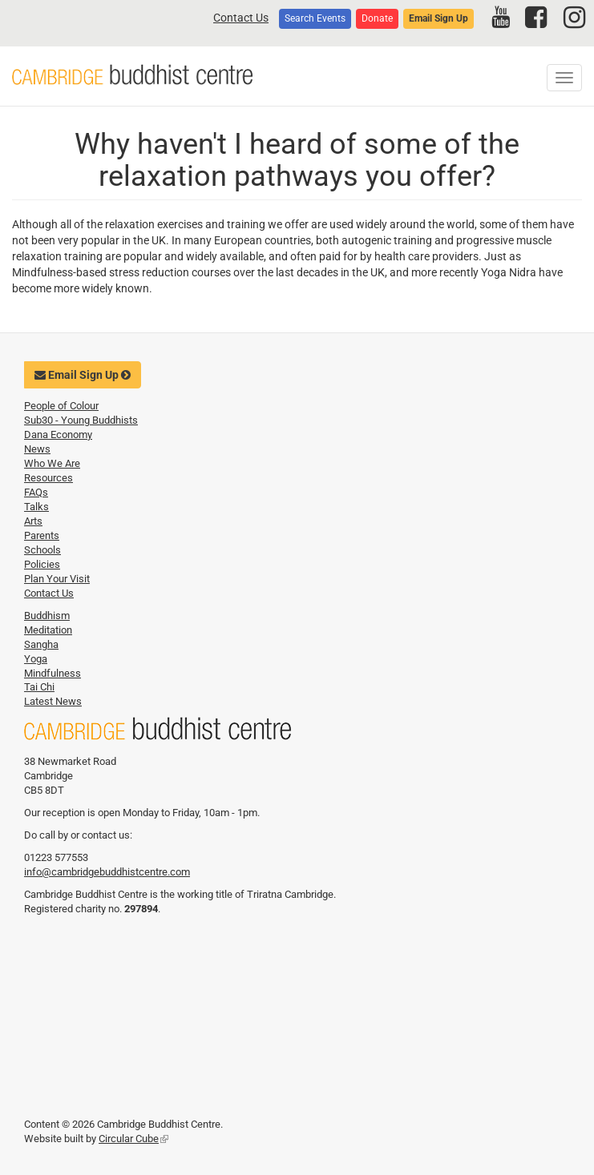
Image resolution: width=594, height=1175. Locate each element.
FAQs (36, 492)
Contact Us (241, 17)
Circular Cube (133, 1139)
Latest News (53, 701)
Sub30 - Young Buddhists (81, 420)
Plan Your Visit (57, 579)
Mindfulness (52, 673)
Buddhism (47, 616)
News (37, 449)
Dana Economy (58, 435)
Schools (42, 550)
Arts (33, 521)
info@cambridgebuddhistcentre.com (107, 872)
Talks (36, 507)
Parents (41, 535)
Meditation (48, 630)
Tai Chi (39, 687)
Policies (42, 564)
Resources (48, 478)
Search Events (315, 18)
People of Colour (61, 406)
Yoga (35, 659)
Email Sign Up (438, 18)
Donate (377, 18)
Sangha (41, 644)
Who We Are (52, 463)
